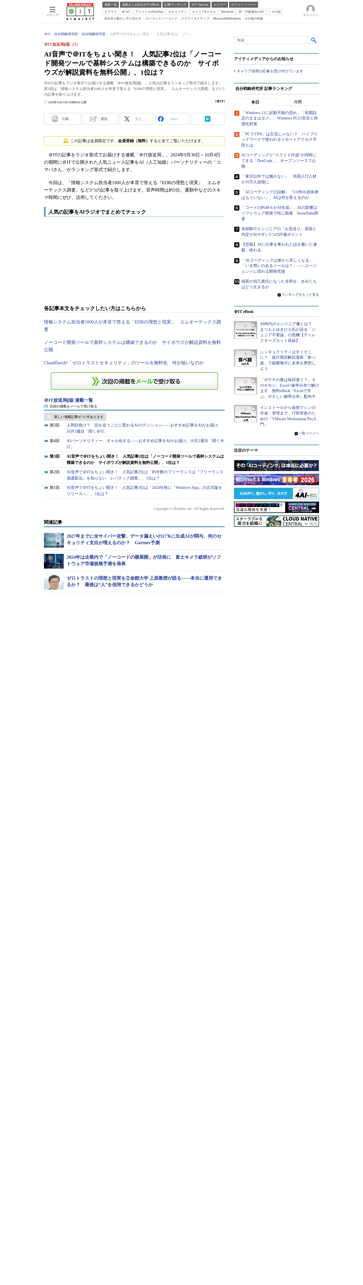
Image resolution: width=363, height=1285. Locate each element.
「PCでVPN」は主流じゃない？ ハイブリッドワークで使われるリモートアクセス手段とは (279, 637)
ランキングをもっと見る (300, 792)
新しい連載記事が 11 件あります (79, 497)
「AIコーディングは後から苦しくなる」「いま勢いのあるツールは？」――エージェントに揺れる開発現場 (279, 763)
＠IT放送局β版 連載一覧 (68, 480)
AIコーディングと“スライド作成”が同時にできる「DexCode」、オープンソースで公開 (278, 658)
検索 (314, 120)
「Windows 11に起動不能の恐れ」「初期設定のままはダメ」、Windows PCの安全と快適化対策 (279, 616)
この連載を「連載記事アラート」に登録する (134, 461)
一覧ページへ (309, 931)
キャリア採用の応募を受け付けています (270, 225)
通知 (104, 199)
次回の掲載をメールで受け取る (73, 486)
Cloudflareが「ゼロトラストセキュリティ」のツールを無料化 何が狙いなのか (124, 442)
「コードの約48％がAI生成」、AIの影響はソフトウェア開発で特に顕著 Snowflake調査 (279, 710)
